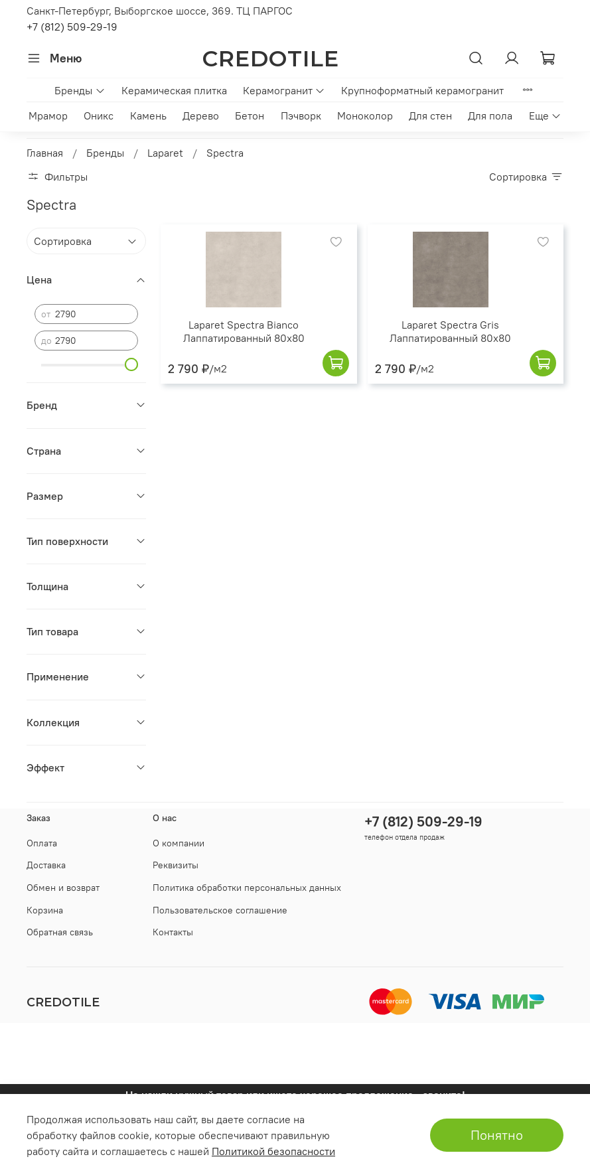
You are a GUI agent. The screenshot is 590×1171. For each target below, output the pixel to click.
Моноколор (365, 115)
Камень (148, 115)
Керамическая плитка (174, 90)
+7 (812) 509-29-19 (72, 26)
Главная (45, 152)
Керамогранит (284, 90)
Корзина (45, 910)
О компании (178, 843)
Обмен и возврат (63, 888)
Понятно (497, 1135)
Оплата (42, 843)
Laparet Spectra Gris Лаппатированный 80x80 (450, 331)
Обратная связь (60, 932)
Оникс (98, 115)
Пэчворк (301, 115)
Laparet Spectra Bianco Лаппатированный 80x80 (244, 331)
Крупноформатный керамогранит (422, 90)
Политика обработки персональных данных (247, 888)
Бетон (249, 115)
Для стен (430, 115)
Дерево (201, 115)
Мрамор (48, 115)
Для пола (490, 115)
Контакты (173, 932)
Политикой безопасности (273, 1151)
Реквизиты (175, 865)
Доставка (46, 865)
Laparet (165, 152)
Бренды (79, 90)
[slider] (131, 364)
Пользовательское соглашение (220, 910)
